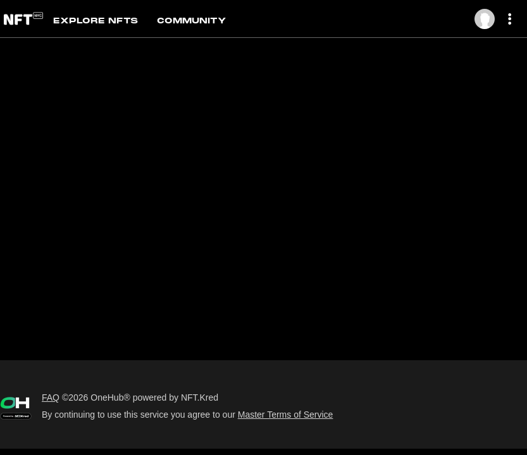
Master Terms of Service (285, 415)
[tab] (105, 19)
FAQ (50, 397)
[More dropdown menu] (512, 19)
